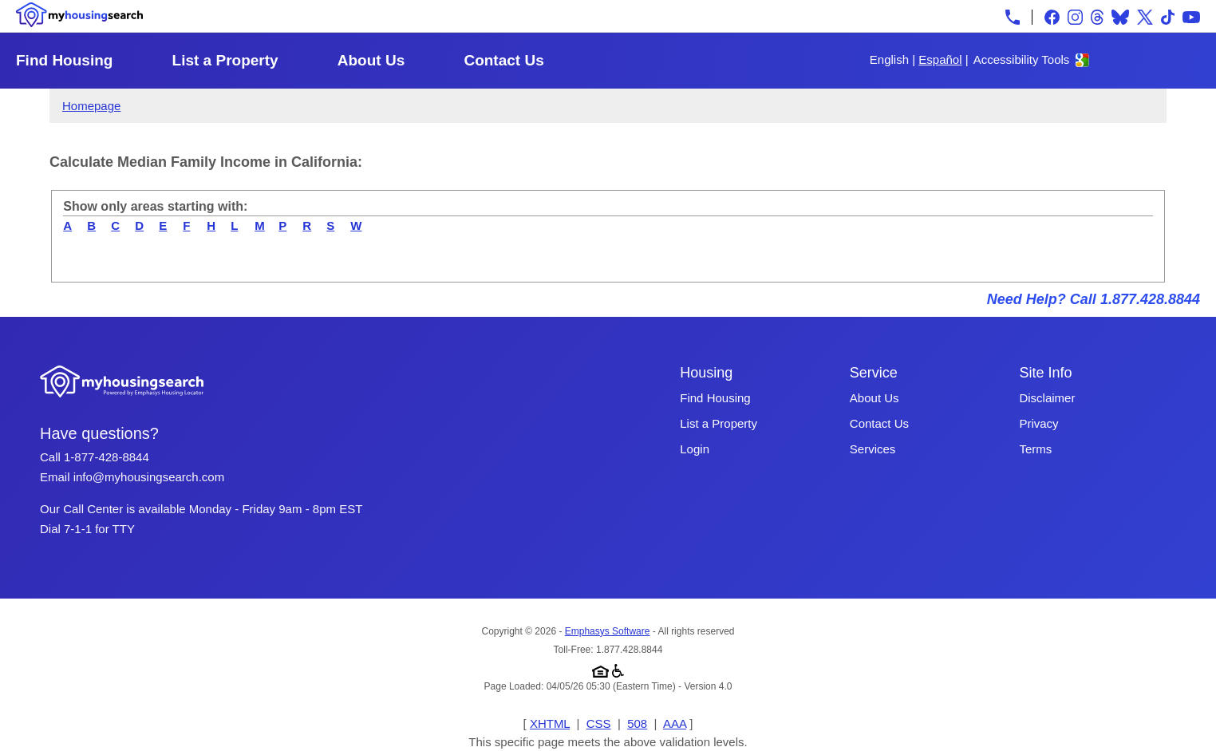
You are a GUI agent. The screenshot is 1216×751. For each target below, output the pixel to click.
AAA (674, 723)
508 (637, 723)
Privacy (1038, 423)
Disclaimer (1047, 398)
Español (939, 59)
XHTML (550, 723)
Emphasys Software (607, 631)
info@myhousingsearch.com (148, 477)
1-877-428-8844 (106, 457)
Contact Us (503, 60)
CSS (598, 723)
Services (873, 449)
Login (694, 449)
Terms (1035, 449)
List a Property (225, 60)
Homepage (91, 106)
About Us (371, 60)
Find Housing (64, 60)
